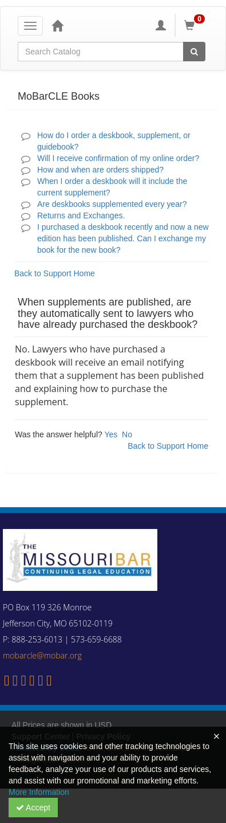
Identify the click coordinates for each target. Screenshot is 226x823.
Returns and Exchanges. (81, 215)
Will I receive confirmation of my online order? (118, 158)
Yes (110, 434)
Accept (33, 807)
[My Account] (161, 25)
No (127, 434)
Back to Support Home (54, 273)
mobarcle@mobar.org (42, 655)
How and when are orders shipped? (100, 169)
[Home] (57, 25)
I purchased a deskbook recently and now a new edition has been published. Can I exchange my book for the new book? (123, 238)
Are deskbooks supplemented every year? (112, 204)
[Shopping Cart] (196, 25)
